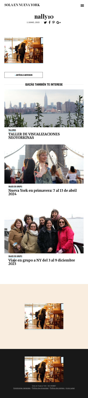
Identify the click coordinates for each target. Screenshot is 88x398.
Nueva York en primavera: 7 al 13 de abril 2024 (42, 192)
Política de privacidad (40, 388)
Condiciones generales (21, 388)
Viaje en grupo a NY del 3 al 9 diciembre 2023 (41, 262)
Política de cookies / (57, 388)
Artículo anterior (24, 75)
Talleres (12, 130)
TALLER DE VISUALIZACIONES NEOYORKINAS (34, 136)
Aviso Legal (70, 388)
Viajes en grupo (15, 187)
